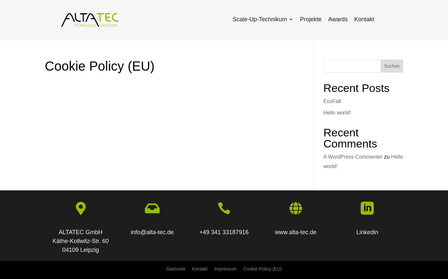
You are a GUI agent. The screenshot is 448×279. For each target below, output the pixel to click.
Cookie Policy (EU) (262, 268)
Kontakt (364, 19)
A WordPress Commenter (353, 157)
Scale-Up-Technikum (260, 19)
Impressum (225, 268)
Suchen (392, 66)
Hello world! (337, 112)
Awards (338, 19)
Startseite (175, 268)
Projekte (310, 19)
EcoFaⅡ (332, 101)
